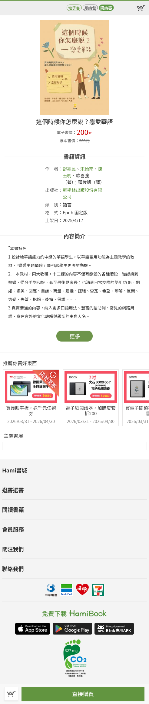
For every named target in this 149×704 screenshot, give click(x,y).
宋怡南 (87, 168)
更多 (74, 336)
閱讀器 (106, 8)
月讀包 (90, 8)
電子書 (74, 8)
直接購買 (83, 694)
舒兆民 (69, 168)
